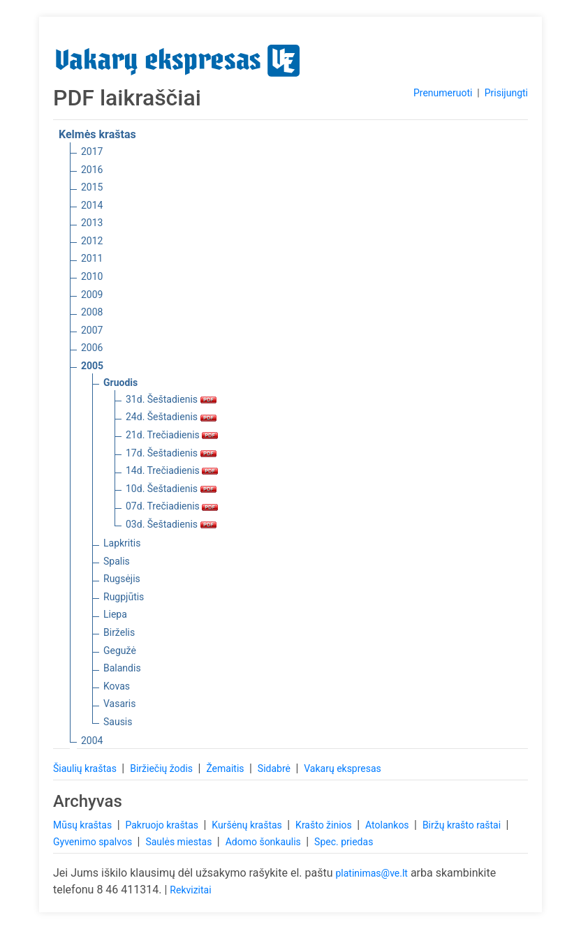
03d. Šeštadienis (171, 524)
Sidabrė (275, 768)
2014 (92, 205)
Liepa (115, 614)
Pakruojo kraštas (162, 825)
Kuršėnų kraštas (248, 825)
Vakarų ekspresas (342, 768)
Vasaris (119, 703)
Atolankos (388, 825)
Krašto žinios (324, 825)
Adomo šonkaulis (265, 841)
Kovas (116, 686)
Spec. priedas (343, 841)
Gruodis (120, 382)
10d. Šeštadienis (171, 488)
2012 (92, 240)
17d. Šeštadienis (171, 453)
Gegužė (119, 650)
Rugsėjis (121, 578)
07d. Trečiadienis (172, 506)
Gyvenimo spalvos (94, 841)
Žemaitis (226, 768)
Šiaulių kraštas (86, 768)
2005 (92, 365)
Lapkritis (121, 543)
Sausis (118, 721)
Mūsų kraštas (84, 825)
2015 (92, 187)
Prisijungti (506, 92)
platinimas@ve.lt (371, 873)
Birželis (119, 632)
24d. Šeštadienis (171, 416)
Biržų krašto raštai (462, 825)
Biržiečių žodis (162, 768)
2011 (92, 258)
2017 (92, 151)
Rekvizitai (190, 889)
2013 (92, 222)
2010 (92, 276)
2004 (92, 740)
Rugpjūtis (123, 596)
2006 (92, 347)
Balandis (122, 668)
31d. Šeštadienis (171, 399)
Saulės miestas (179, 841)
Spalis (116, 561)
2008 (92, 312)
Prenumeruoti (442, 92)
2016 (92, 169)
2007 (92, 330)
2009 (92, 294)
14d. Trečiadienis (172, 470)
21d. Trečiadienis (172, 434)
